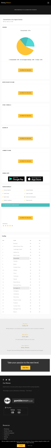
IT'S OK (21, 445)
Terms (5, 439)
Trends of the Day (8, 431)
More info (30, 445)
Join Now (25, 367)
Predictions (6, 429)
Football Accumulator (9, 433)
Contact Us (6, 435)
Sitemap (6, 437)
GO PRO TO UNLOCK (25, 70)
